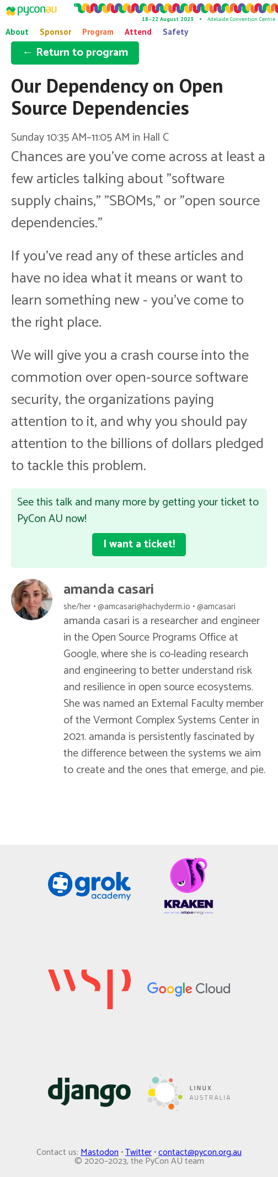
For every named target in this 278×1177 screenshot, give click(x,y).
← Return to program (75, 53)
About (17, 31)
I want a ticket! (139, 544)
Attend (138, 31)
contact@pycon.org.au (200, 1152)
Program (98, 31)
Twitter (138, 1152)
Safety (175, 31)
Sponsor (55, 31)
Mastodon (100, 1152)
